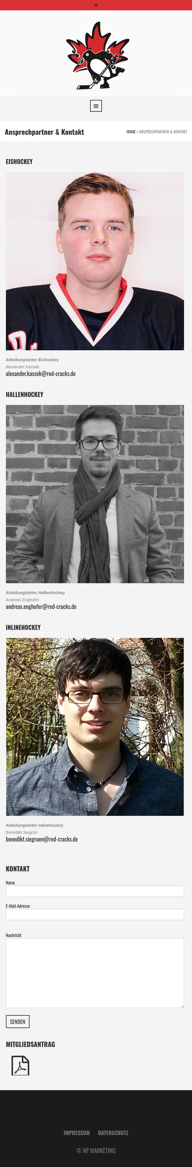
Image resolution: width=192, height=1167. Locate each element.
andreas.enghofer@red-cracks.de (41, 606)
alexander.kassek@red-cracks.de (41, 373)
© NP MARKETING (96, 1150)
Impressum (77, 1132)
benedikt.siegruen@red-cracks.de (42, 838)
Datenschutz (113, 1132)
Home (131, 131)
